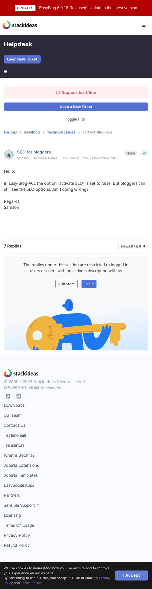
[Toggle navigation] (143, 25)
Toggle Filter (76, 119)
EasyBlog (32, 132)
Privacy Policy (17, 535)
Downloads (14, 405)
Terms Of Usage (19, 525)
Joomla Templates (21, 475)
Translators (14, 445)
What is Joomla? (19, 455)
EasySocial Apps (19, 485)
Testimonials (15, 435)
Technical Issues (61, 132)
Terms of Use (31, 583)
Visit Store (66, 284)
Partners (12, 495)
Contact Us (15, 425)
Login (89, 284)
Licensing (12, 515)
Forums (10, 132)
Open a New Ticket (76, 106)
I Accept (131, 575)
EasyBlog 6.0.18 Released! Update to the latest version (88, 8)
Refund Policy (17, 545)
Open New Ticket (22, 59)
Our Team (13, 415)
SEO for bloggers (34, 152)
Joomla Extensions (21, 465)
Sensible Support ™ (21, 505)
